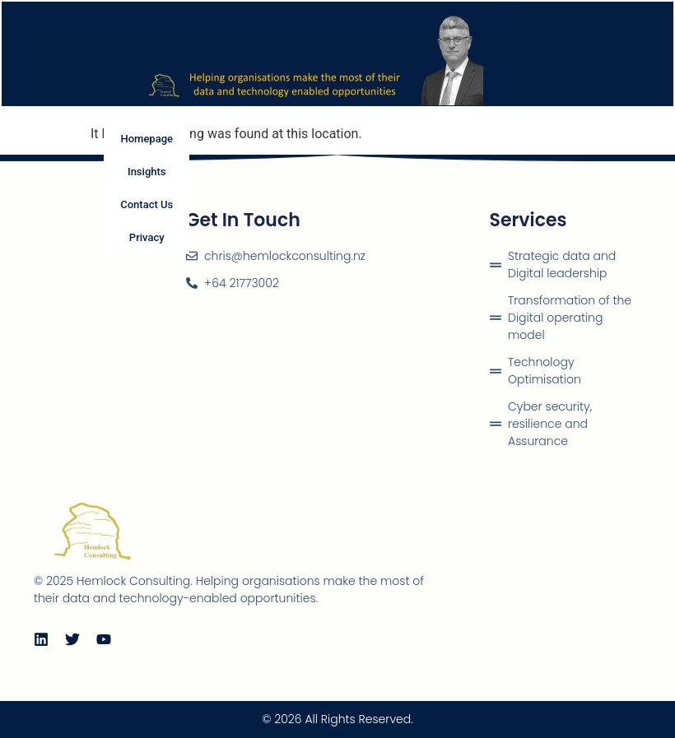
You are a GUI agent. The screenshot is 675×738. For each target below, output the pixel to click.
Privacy (147, 237)
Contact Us (146, 204)
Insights (147, 171)
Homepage (146, 138)
